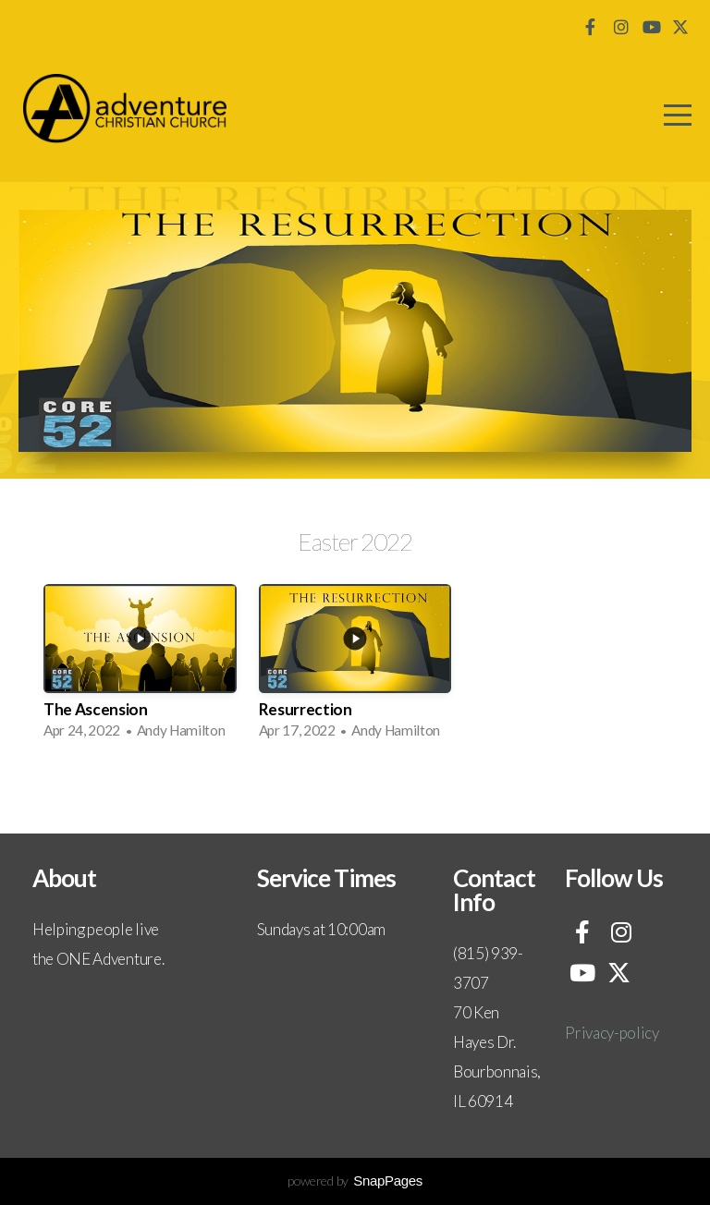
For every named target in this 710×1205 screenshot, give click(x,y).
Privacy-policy (612, 1032)
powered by (355, 1180)
